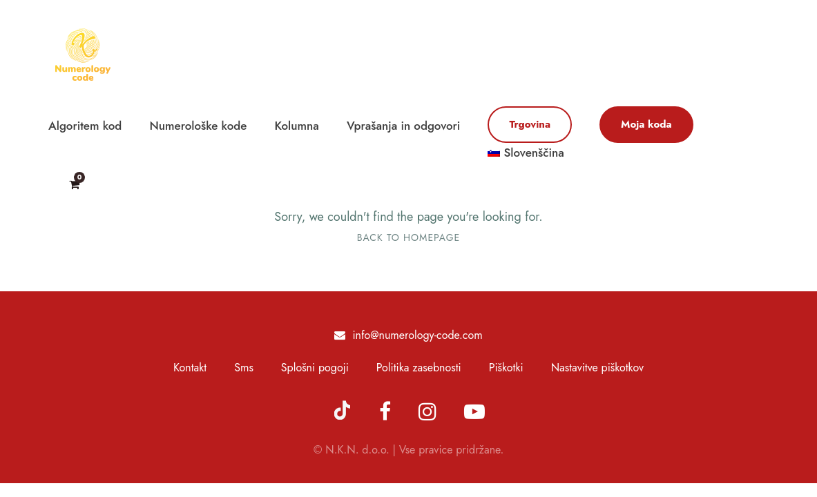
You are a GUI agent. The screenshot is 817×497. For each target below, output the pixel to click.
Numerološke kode (198, 125)
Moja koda (646, 124)
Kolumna (297, 125)
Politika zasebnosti (418, 368)
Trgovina (529, 124)
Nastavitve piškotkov (597, 368)
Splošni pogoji (315, 368)
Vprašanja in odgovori (403, 125)
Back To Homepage (408, 237)
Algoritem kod (85, 125)
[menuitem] (526, 159)
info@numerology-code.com (417, 335)
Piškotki (506, 368)
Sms (243, 368)
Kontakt (189, 368)
